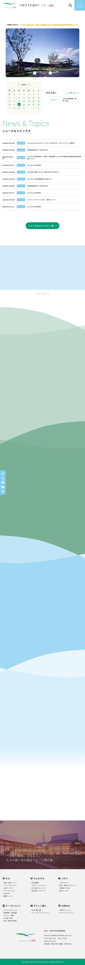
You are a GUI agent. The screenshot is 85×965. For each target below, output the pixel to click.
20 (9, 104)
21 (14, 104)
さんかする (39, 878)
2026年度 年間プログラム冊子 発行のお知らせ (43, 172)
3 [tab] (42, 73)
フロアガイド (63, 883)
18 (33, 101)
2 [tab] (41, 73)
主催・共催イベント (10, 883)
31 (14, 94)
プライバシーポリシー (66, 913)
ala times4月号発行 (34, 165)
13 (9, 101)
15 (19, 101)
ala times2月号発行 (34, 207)
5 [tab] (46, 73)
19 (38, 101)
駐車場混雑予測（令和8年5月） (38, 150)
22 (19, 104)
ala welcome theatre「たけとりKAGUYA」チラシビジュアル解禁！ (51, 143)
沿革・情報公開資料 (10, 921)
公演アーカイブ (9, 888)
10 (29, 97)
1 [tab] (39, 73)
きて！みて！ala (9, 891)
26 (38, 104)
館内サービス (63, 891)
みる (8, 878)
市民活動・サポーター (38, 891)
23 (24, 104)
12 (38, 97)
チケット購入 (40, 906)
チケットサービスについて (40, 913)
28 (14, 108)
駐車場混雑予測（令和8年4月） (38, 186)
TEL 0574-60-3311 (50, 938)
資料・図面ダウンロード (67, 885)
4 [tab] (44, 73)
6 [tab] (45, 294)
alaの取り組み (8, 918)
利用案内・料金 (64, 888)
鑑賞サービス (8, 896)
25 (33, 104)
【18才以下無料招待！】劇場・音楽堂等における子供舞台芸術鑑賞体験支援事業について (54, 157)
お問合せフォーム (65, 910)
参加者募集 (35, 883)
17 (29, 101)
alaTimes (7, 893)
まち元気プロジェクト (38, 888)
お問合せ (66, 906)
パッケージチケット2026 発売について (41, 200)
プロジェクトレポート (38, 885)
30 (9, 94)
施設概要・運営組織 (10, 913)
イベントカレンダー (10, 885)
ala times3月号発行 (34, 193)
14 (14, 101)
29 (19, 108)
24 (29, 104)
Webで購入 (36, 910)
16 (24, 101)
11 (33, 97)
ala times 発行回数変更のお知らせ (39, 179)
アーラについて (13, 906)
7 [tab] (47, 294)
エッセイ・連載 (9, 915)
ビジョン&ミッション (11, 910)
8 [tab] (49, 294)
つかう (65, 878)
